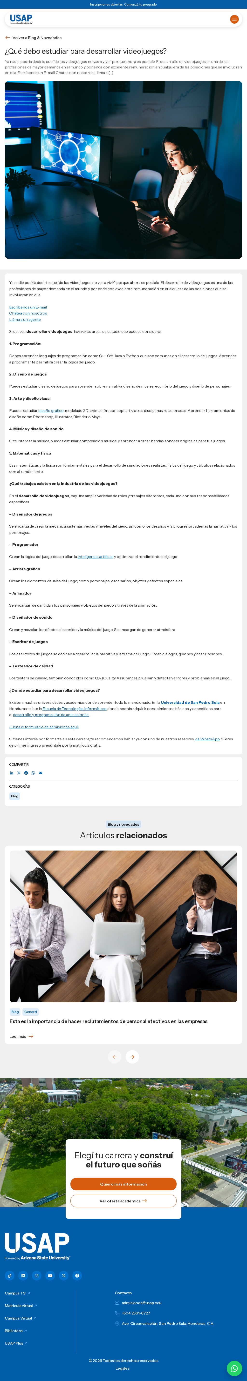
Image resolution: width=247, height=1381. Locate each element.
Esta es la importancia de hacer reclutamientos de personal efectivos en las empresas (108, 1021)
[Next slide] (132, 1057)
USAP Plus (14, 1343)
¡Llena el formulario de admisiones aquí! (44, 726)
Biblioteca (14, 1330)
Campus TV (15, 1293)
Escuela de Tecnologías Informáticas (74, 708)
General (30, 1012)
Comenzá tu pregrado (140, 4)
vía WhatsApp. (207, 739)
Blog (14, 796)
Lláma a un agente (25, 319)
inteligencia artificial (95, 556)
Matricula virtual (19, 1305)
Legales (123, 1368)
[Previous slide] (114, 1057)
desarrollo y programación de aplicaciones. (51, 714)
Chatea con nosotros (28, 313)
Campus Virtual (18, 1318)
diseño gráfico (50, 410)
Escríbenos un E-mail (28, 307)
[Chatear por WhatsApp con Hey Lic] (234, 1368)
